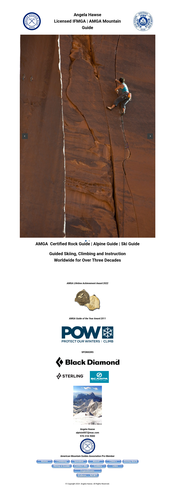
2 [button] (89, 241)
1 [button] (86, 241)
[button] (25, 136)
